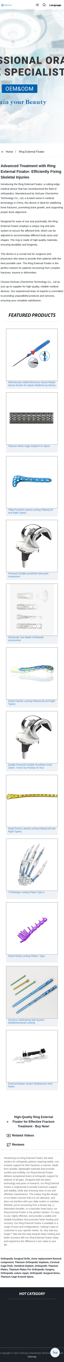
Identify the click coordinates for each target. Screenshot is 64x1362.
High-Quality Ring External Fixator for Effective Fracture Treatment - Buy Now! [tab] (31, 1121)
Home (9, 151)
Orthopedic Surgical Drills (15, 1258)
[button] (37, 5)
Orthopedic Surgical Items (45, 1273)
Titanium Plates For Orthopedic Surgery (31, 1269)
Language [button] (55, 5)
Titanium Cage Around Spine (17, 1276)
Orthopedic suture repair (15, 1273)
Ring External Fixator (31, 151)
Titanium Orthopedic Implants (32, 1262)
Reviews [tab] (15, 1145)
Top (55, 1352)
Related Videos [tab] (20, 1136)
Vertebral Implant (23, 1265)
